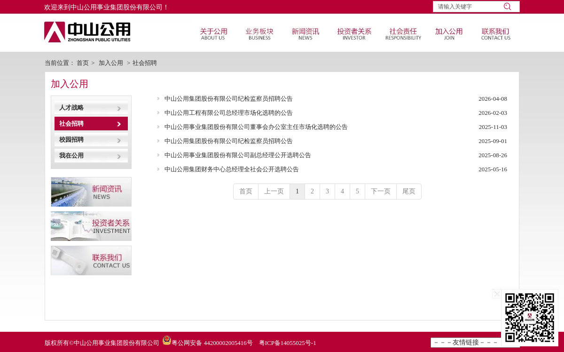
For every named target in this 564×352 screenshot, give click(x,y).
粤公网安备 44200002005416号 (212, 342)
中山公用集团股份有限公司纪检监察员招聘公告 (228, 98)
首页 (83, 62)
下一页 (381, 191)
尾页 (408, 191)
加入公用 (111, 62)
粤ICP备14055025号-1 (287, 342)
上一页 (274, 191)
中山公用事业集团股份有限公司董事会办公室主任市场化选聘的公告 (256, 126)
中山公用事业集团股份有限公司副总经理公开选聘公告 (237, 155)
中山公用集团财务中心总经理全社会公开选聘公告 (231, 169)
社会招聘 (145, 62)
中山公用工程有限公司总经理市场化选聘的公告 (228, 112)
